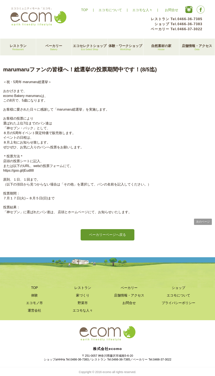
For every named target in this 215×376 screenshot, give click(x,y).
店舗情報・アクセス (197, 47)
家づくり (82, 295)
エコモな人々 (142, 10)
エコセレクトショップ (90, 47)
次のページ (203, 221)
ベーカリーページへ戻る (107, 234)
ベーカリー (54, 47)
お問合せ (171, 10)
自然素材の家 (161, 47)
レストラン (18, 47)
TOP (84, 10)
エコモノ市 (34, 303)
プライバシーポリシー (178, 303)
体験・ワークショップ (125, 47)
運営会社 (34, 310)
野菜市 (83, 303)
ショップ (178, 288)
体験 (34, 295)
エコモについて (110, 10)
